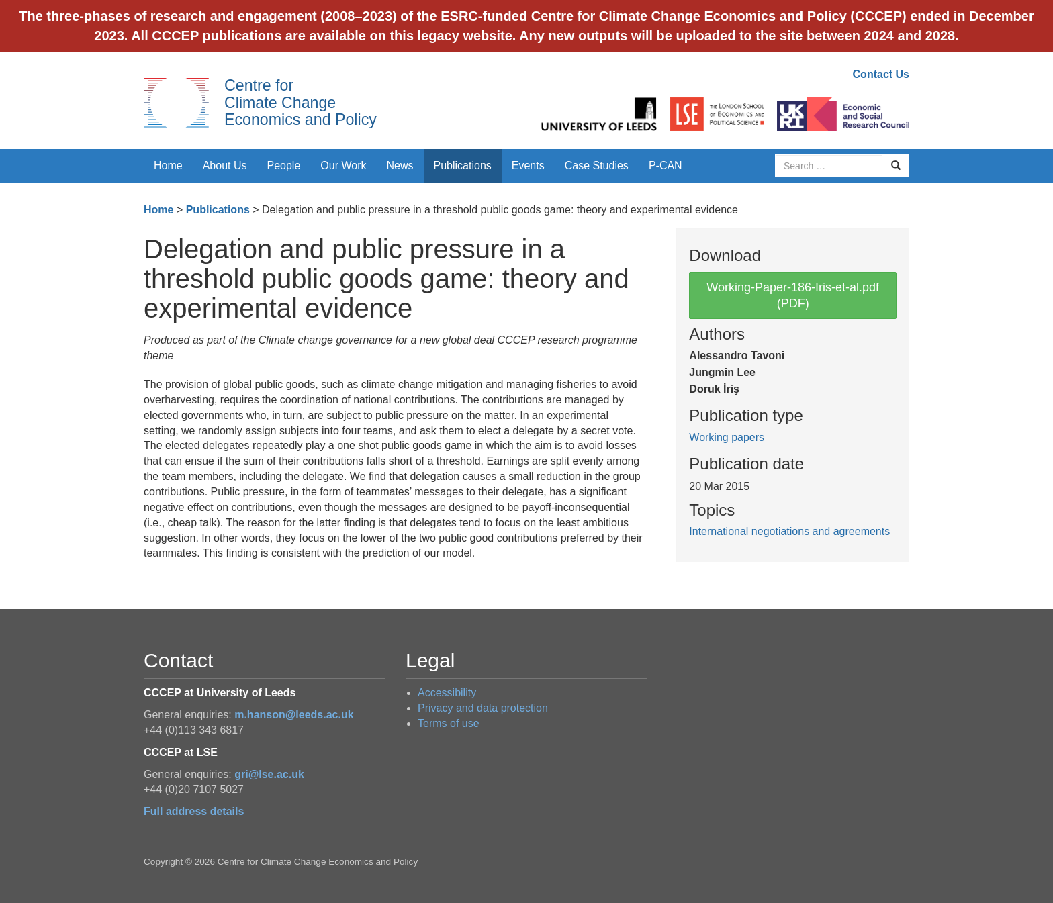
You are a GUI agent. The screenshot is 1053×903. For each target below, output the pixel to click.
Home (168, 165)
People (284, 165)
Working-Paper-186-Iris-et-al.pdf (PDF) (792, 295)
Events (528, 165)
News (399, 165)
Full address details (194, 811)
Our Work (343, 165)
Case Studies (597, 165)
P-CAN (665, 165)
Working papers (726, 437)
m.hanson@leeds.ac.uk (293, 714)
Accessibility (447, 692)
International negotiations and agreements (789, 531)
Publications (463, 165)
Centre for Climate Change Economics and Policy (300, 102)
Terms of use (448, 723)
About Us (225, 165)
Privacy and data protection (483, 708)
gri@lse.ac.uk (269, 774)
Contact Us (881, 74)
